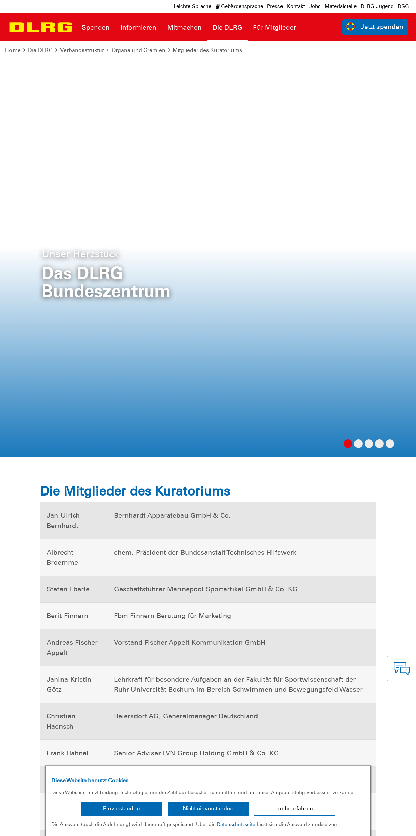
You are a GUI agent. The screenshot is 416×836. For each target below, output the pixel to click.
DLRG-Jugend (377, 6)
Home (13, 50)
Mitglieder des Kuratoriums (207, 50)
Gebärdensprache (239, 6)
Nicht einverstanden (208, 808)
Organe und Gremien (138, 50)
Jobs (315, 6)
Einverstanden (121, 808)
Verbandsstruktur (82, 50)
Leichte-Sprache (192, 6)
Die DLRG (40, 50)
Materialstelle (341, 6)
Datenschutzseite (236, 824)
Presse (275, 6)
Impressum (22, 825)
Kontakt (296, 6)
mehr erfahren (294, 808)
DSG (403, 6)
